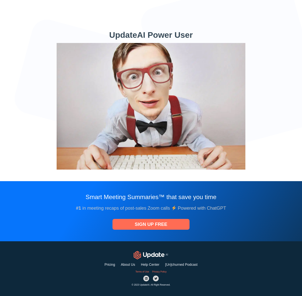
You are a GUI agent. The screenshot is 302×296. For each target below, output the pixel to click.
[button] (213, 7)
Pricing (109, 265)
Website (172, 7)
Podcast (190, 7)
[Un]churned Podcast (181, 265)
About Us (128, 265)
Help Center (150, 265)
